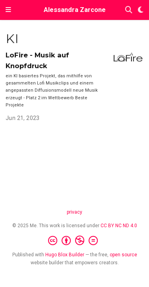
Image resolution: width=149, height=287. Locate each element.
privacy (74, 212)
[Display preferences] (140, 10)
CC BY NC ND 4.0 (119, 225)
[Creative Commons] (74, 241)
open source (123, 255)
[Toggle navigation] (8, 10)
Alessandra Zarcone (75, 10)
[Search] (128, 10)
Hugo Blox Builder (64, 255)
